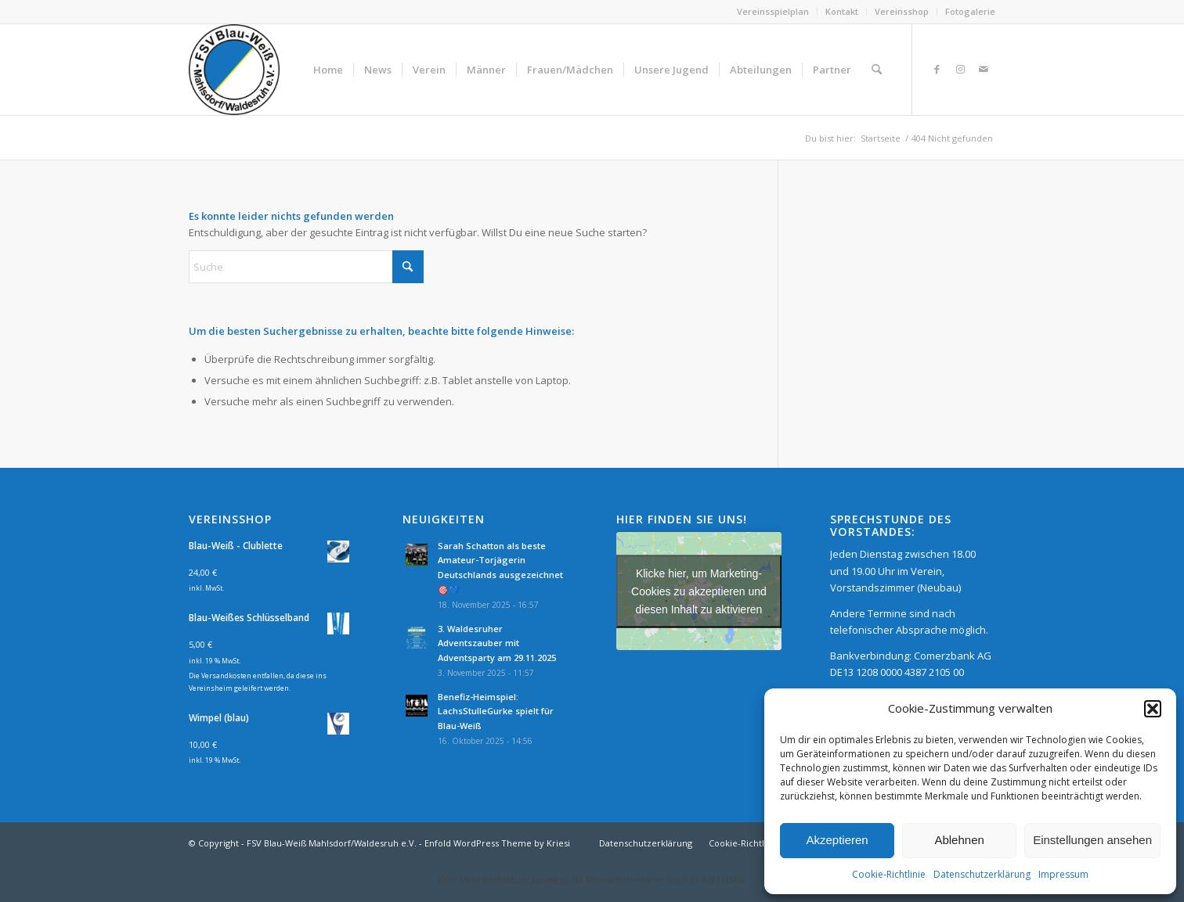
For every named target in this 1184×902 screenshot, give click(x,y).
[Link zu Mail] (983, 69)
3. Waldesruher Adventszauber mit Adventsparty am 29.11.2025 (497, 643)
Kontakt (841, 11)
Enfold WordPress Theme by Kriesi (497, 843)
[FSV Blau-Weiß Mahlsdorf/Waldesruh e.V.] (234, 69)
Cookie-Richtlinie (889, 874)
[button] (1153, 709)
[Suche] (876, 69)
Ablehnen (959, 839)
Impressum (1063, 874)
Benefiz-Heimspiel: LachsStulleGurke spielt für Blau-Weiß (496, 711)
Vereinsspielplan (773, 11)
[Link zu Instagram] (960, 69)
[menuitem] (773, 12)
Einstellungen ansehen (1092, 839)
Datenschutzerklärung (982, 874)
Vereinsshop (902, 11)
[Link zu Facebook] (936, 69)
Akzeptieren (837, 839)
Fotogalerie (970, 11)
